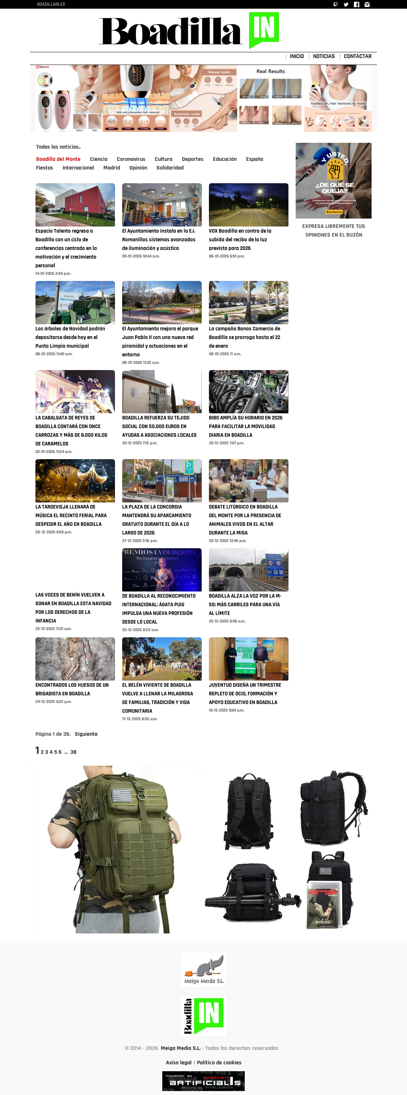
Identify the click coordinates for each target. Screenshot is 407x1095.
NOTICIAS (324, 57)
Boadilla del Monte (58, 159)
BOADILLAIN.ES (51, 4)
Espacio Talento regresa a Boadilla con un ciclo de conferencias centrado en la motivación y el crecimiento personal (66, 249)
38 (73, 752)
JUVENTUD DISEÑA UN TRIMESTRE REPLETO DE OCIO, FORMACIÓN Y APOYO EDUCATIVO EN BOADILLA (245, 694)
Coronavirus (131, 159)
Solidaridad (170, 168)
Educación (225, 159)
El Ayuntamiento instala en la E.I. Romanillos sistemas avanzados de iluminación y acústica (159, 240)
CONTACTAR (358, 57)
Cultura (163, 159)
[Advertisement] (333, 441)
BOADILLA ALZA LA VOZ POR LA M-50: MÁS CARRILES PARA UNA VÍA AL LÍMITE (245, 605)
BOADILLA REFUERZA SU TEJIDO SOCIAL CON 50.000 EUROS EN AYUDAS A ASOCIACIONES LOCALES (159, 426)
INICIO (297, 57)
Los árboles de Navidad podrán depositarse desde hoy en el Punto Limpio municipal (70, 337)
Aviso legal (179, 1063)
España (254, 159)
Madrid (111, 168)
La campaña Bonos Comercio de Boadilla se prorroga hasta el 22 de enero (244, 337)
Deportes (193, 159)
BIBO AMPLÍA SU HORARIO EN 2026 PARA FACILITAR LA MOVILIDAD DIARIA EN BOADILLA (246, 426)
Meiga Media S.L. (181, 1048)
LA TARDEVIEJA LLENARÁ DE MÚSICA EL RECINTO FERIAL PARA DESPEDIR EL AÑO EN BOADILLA (71, 516)
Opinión (138, 168)
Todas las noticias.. (58, 147)
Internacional (78, 168)
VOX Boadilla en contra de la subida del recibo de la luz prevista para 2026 (240, 240)
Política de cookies (219, 1063)
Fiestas (44, 168)
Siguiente (86, 734)
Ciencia (98, 159)
